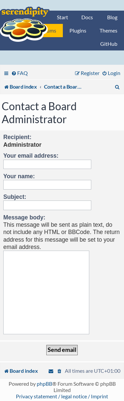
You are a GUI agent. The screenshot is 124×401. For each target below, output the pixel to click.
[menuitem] (19, 73)
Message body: (24, 217)
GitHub (108, 43)
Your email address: (31, 155)
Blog (112, 17)
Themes (108, 30)
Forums (47, 30)
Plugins (77, 30)
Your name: (19, 176)
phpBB (44, 383)
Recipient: (17, 137)
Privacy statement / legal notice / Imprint (62, 396)
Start (62, 17)
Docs (87, 17)
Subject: (14, 197)
